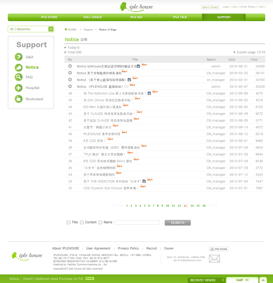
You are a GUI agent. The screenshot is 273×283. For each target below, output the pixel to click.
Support (88, 29)
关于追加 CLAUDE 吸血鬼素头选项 (107, 120)
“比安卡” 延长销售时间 (99, 167)
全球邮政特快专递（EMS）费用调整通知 (111, 147)
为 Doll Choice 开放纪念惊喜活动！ (108, 100)
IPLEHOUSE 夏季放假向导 (101, 133)
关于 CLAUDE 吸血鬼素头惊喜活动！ (109, 113)
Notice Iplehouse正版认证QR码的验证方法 (107, 66)
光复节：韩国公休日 (97, 127)
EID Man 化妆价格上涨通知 (102, 106)
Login (226, 6)
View (254, 59)
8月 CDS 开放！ (94, 140)
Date (232, 59)
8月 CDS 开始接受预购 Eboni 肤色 (107, 161)
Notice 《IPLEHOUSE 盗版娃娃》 (100, 86)
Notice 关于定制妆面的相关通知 (99, 73)
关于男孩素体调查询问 (99, 174)
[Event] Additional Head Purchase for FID (53, 278)
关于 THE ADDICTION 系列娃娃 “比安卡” (112, 181)
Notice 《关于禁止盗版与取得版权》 (102, 79)
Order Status (248, 6)
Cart (261, 6)
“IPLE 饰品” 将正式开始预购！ (104, 154)
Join (234, 6)
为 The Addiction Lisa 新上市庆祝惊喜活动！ (115, 93)
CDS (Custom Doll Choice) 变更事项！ (111, 188)
